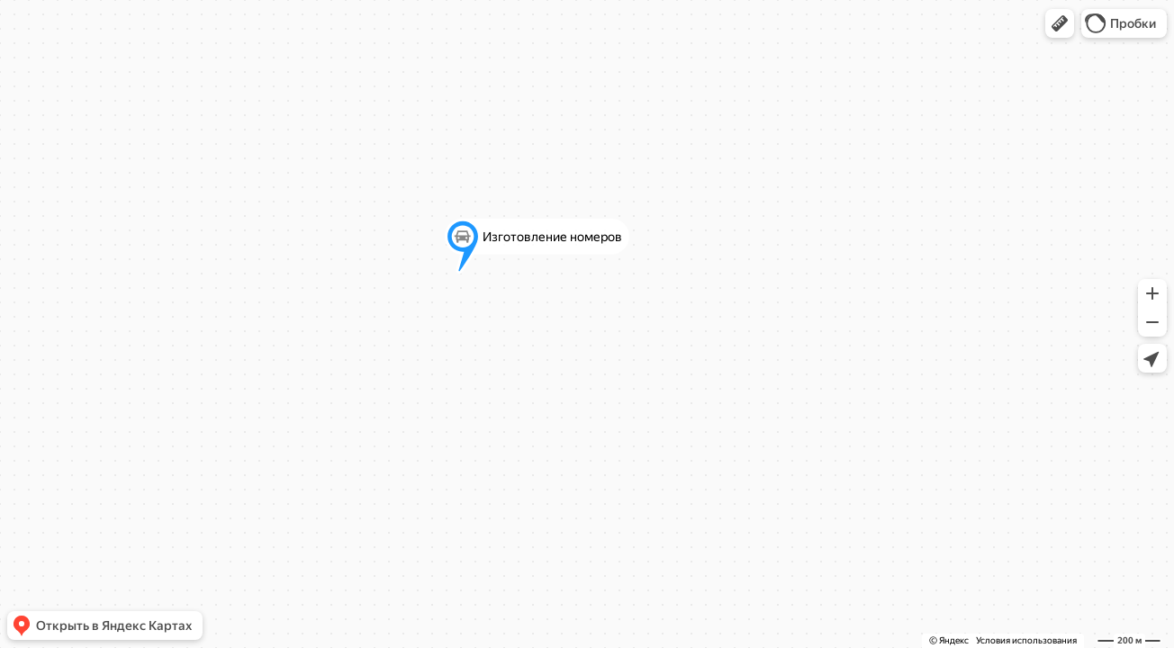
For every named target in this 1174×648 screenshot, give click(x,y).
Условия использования (1026, 640)
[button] (1059, 23)
